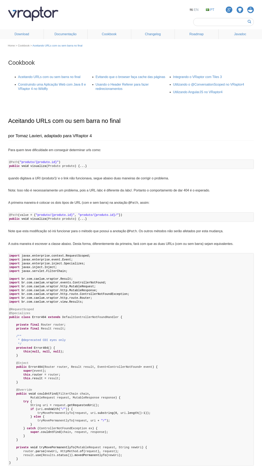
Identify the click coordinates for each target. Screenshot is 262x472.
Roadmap (196, 34)
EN (196, 9)
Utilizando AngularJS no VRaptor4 (197, 92)
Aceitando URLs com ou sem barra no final (57, 45)
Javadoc (240, 34)
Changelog (153, 34)
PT (211, 9)
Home (11, 45)
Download (22, 34)
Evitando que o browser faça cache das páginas (130, 77)
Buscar (249, 21)
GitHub (240, 10)
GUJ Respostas (250, 10)
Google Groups (229, 10)
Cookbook (109, 34)
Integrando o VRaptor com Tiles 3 (197, 77)
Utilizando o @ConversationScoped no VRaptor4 (208, 84)
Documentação (65, 34)
